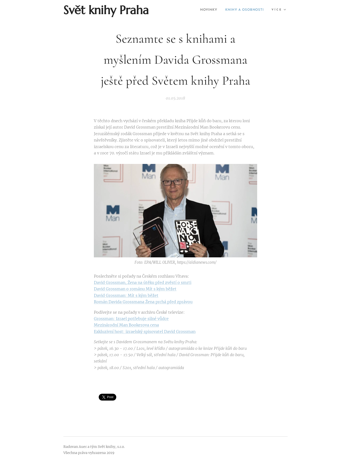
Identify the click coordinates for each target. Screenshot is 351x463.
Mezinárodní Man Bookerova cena (126, 324)
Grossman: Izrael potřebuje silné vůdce (131, 318)
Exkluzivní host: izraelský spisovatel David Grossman (144, 331)
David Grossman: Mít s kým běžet (126, 295)
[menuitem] (201, 10)
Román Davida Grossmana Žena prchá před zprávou (143, 301)
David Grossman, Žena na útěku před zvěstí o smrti (142, 282)
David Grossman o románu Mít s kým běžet (135, 288)
